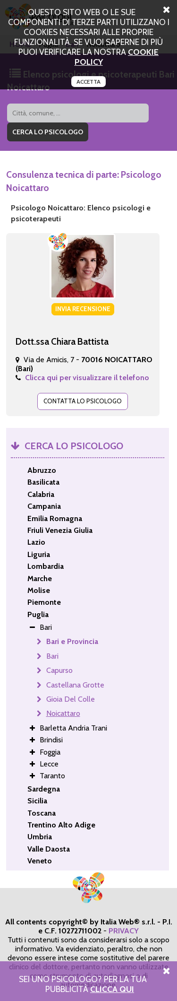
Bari (52, 656)
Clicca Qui (112, 989)
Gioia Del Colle (70, 699)
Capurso (59, 670)
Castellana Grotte (75, 684)
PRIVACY (124, 930)
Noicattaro (63, 713)
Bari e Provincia (72, 641)
